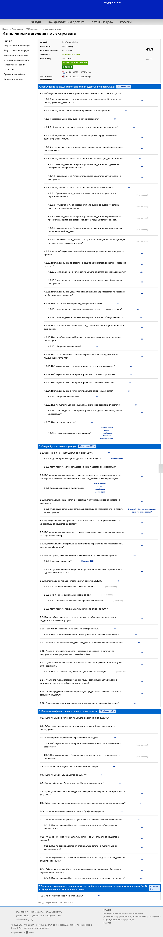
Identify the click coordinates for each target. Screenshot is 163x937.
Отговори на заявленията (16, 59)
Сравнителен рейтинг (14, 74)
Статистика (9, 69)
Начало (5, 29)
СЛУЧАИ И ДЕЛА (102, 22)
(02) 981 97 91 (38, 915)
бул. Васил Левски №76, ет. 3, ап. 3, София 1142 (39, 911)
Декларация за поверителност (34, 928)
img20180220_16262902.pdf (79, 72)
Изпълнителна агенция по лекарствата (39, 33)
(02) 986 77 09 (53, 915)
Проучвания (17, 29)
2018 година (31, 29)
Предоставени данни (14, 64)
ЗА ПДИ (36, 22)
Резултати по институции (50, 29)
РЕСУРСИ (126, 22)
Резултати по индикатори (17, 45)
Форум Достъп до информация (118, 919)
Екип (13, 928)
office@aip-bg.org (24, 919)
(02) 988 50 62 (22, 915)
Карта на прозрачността (16, 55)
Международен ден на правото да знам (123, 913)
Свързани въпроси (13, 78)
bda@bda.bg (67, 46)
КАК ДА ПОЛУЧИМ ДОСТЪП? (66, 22)
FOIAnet (107, 922)
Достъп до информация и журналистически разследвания (132, 916)
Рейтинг (8, 40)
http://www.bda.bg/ (70, 42)
